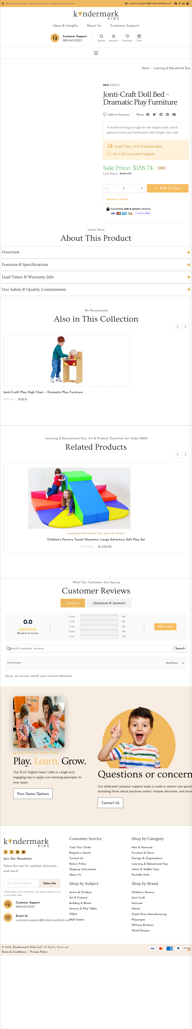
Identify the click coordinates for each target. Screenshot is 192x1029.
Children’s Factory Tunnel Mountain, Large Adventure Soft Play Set (96, 539)
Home (145, 68)
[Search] (101, 36)
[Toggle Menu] (96, 53)
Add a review (165, 626)
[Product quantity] (123, 188)
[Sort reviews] (173, 663)
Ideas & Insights (65, 26)
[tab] (73, 603)
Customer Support (124, 26)
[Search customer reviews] (88, 648)
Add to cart (170, 188)
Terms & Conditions (14, 952)
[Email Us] (8, 917)
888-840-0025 (72, 40)
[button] (148, 114)
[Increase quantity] (141, 188)
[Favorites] (127, 36)
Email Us (22, 916)
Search (101, 40)
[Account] (113, 36)
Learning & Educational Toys (172, 68)
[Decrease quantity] (105, 188)
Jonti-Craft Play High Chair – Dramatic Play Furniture (43, 392)
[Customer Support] (8, 904)
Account (113, 40)
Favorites (127, 40)
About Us (94, 26)
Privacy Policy (38, 952)
